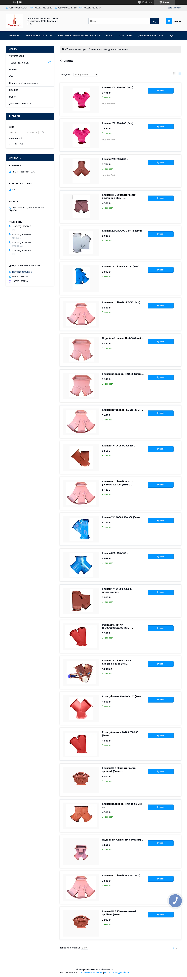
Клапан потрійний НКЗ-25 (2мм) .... (123, 409)
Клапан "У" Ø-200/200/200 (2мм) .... (122, 266)
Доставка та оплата (20, 103)
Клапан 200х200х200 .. (115, 159)
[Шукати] (154, 21)
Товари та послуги (76, 49)
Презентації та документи (23, 83)
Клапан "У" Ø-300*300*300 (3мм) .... (122, 517)
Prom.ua (109, 969)
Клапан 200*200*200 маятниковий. (122, 230)
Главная (14, 35)
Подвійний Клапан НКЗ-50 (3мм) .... (123, 839)
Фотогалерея (16, 56)
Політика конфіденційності (116, 972)
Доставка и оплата (150, 35)
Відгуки (13, 96)
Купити (160, 91)
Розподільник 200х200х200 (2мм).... (123, 696)
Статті (12, 76)
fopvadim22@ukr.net (22, 272)
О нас (109, 35)
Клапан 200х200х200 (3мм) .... (119, 87)
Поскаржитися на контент (91, 972)
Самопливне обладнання (102, 49)
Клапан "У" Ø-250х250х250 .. (118, 445)
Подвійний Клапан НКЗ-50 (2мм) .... (123, 338)
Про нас (13, 90)
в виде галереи (174, 74)
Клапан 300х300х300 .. (115, 553)
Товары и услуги (36, 35)
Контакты (125, 35)
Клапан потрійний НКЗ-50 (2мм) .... (123, 302)
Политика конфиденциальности (78, 35)
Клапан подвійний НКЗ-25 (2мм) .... (123, 374)
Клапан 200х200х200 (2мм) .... (119, 123)
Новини (13, 69)
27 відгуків (147, 2)
